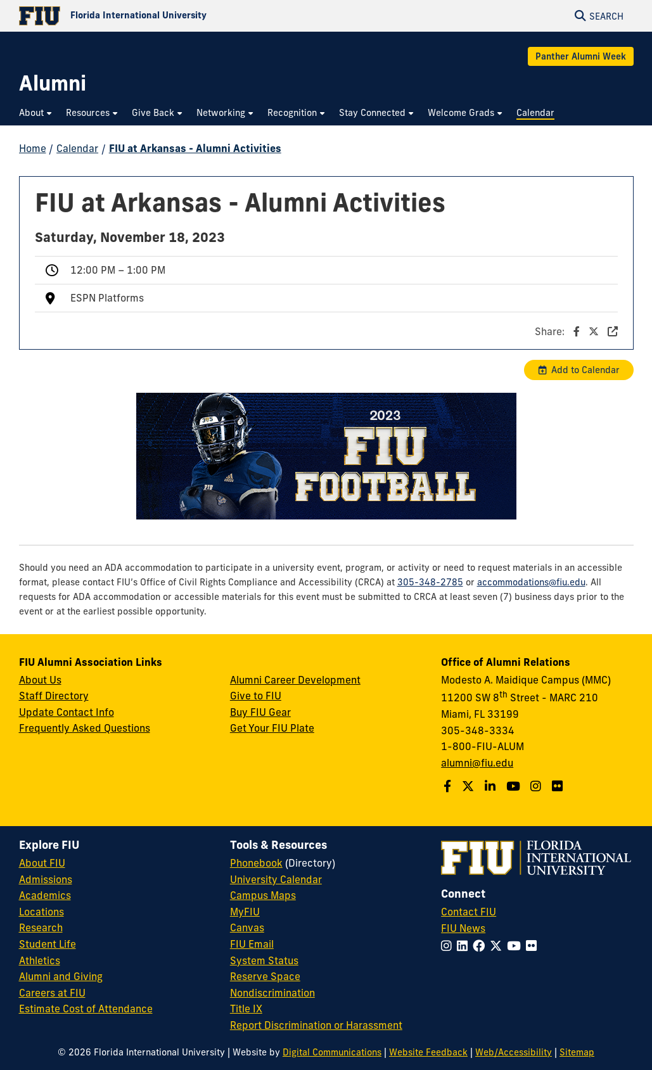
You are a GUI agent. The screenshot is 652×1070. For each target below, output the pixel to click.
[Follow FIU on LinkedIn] (465, 946)
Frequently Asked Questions (84, 728)
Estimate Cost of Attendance (86, 1008)
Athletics (39, 960)
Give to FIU (255, 695)
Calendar (77, 148)
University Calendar (276, 879)
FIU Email (252, 944)
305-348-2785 (430, 582)
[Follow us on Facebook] (449, 786)
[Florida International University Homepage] (172, 16)
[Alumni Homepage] (52, 83)
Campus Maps (263, 895)
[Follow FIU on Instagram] (449, 946)
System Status (264, 960)
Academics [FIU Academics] (45, 895)
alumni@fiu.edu (477, 762)
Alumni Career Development (295, 679)
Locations (41, 911)
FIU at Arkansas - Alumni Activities (195, 148)
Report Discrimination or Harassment (316, 1025)
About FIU (42, 863)
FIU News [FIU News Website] (463, 928)
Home (32, 148)
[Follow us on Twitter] (469, 786)
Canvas (247, 927)
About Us (40, 679)
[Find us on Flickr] (558, 786)
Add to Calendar (585, 370)
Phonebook (256, 863)
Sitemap (576, 1052)
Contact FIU (468, 911)
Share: (576, 331)
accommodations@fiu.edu (531, 582)
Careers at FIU (52, 992)
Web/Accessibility (513, 1052)
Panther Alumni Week (580, 56)
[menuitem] (36, 113)
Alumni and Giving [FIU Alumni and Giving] (61, 976)
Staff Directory (54, 695)
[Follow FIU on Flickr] (534, 946)
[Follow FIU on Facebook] (481, 946)
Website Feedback (428, 1052)
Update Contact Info (66, 712)
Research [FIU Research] (41, 927)
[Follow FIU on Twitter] (498, 946)
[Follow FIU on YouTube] (516, 946)
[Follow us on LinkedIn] (491, 786)
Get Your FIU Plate (272, 728)
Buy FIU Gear (260, 712)
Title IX (246, 1008)
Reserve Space (265, 976)
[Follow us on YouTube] (515, 786)
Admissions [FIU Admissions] (45, 879)
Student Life (47, 944)
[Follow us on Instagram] (537, 786)
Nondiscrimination (272, 992)
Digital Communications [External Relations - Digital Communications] (332, 1052)
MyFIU (245, 911)
